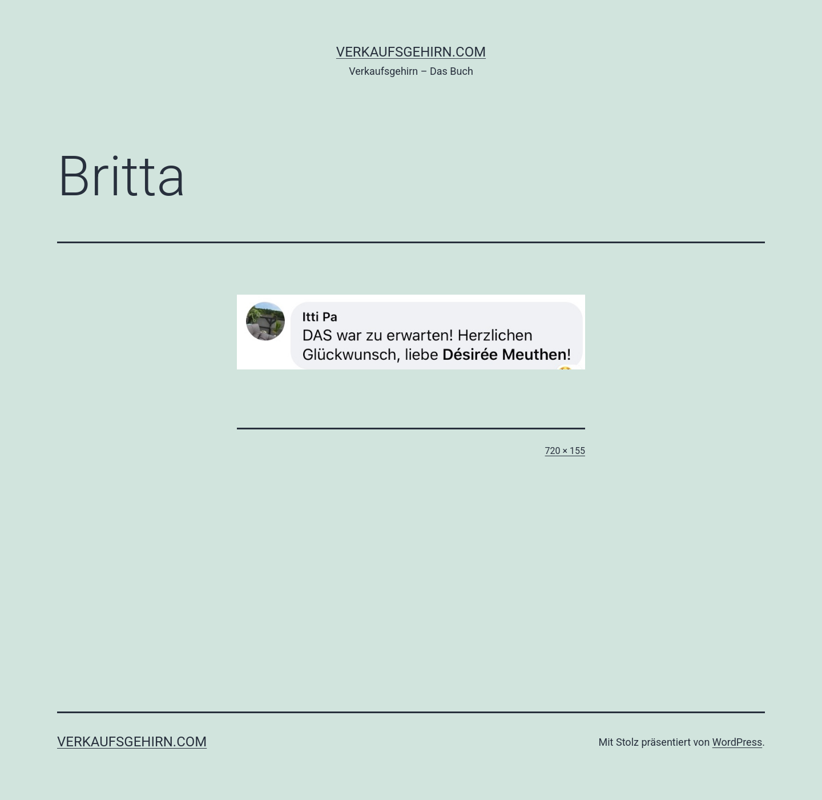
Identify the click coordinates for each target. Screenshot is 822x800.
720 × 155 (565, 450)
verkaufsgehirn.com (411, 52)
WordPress (737, 742)
